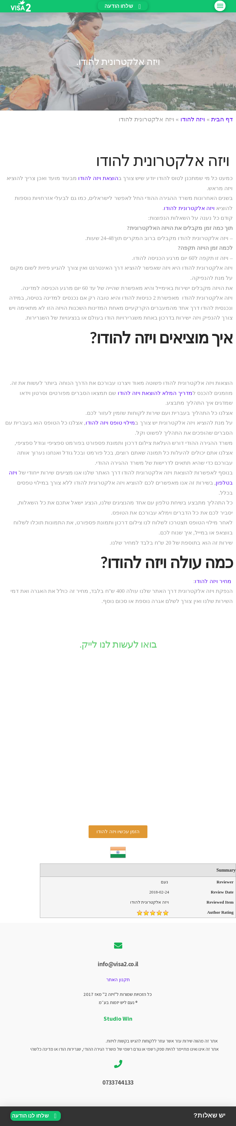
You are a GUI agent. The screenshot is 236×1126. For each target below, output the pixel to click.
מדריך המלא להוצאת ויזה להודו (155, 393)
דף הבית (222, 119)
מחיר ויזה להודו (213, 581)
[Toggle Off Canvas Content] (220, 6)
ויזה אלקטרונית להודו (189, 208)
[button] (118, 831)
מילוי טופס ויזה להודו (110, 423)
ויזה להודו (192, 119)
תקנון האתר (118, 979)
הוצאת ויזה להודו (98, 178)
